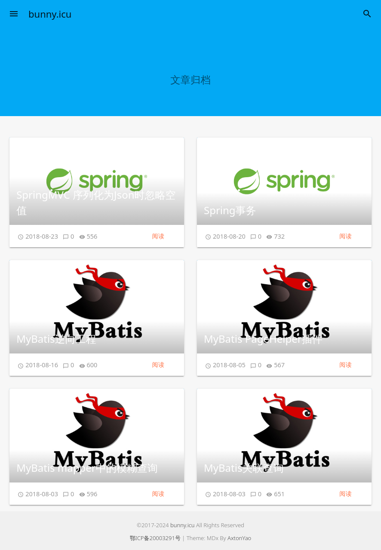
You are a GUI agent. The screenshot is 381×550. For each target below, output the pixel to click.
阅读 (158, 236)
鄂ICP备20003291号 (155, 538)
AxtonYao (239, 538)
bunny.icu (49, 13)
